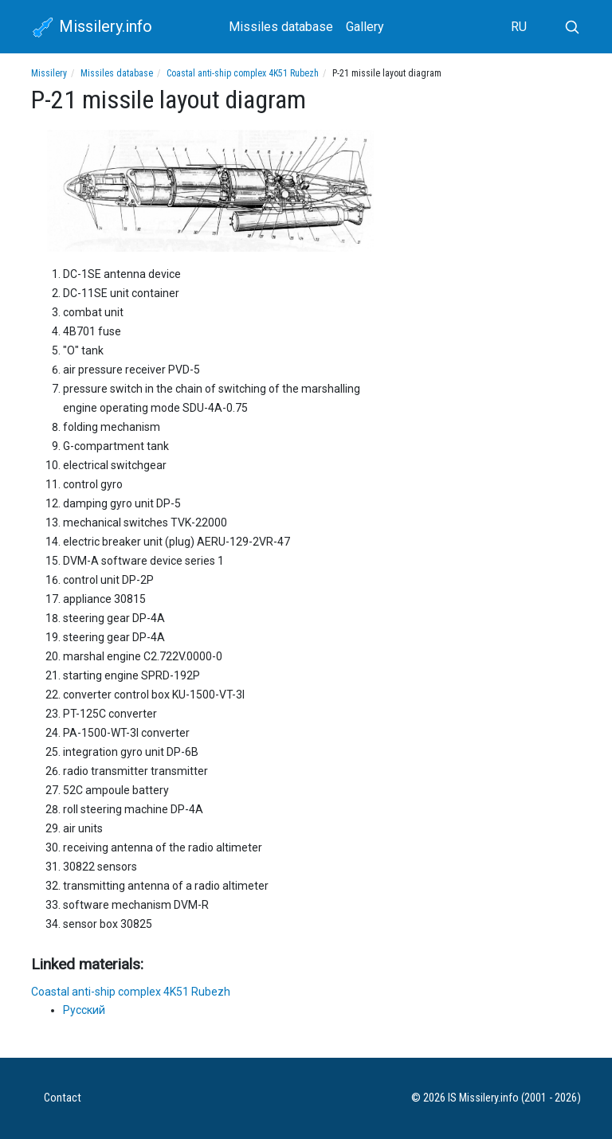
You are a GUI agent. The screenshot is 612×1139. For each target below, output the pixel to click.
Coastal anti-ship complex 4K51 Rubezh (243, 73)
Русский (84, 1010)
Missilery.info (91, 28)
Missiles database (281, 26)
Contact (62, 1098)
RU (519, 26)
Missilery (49, 73)
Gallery (365, 26)
